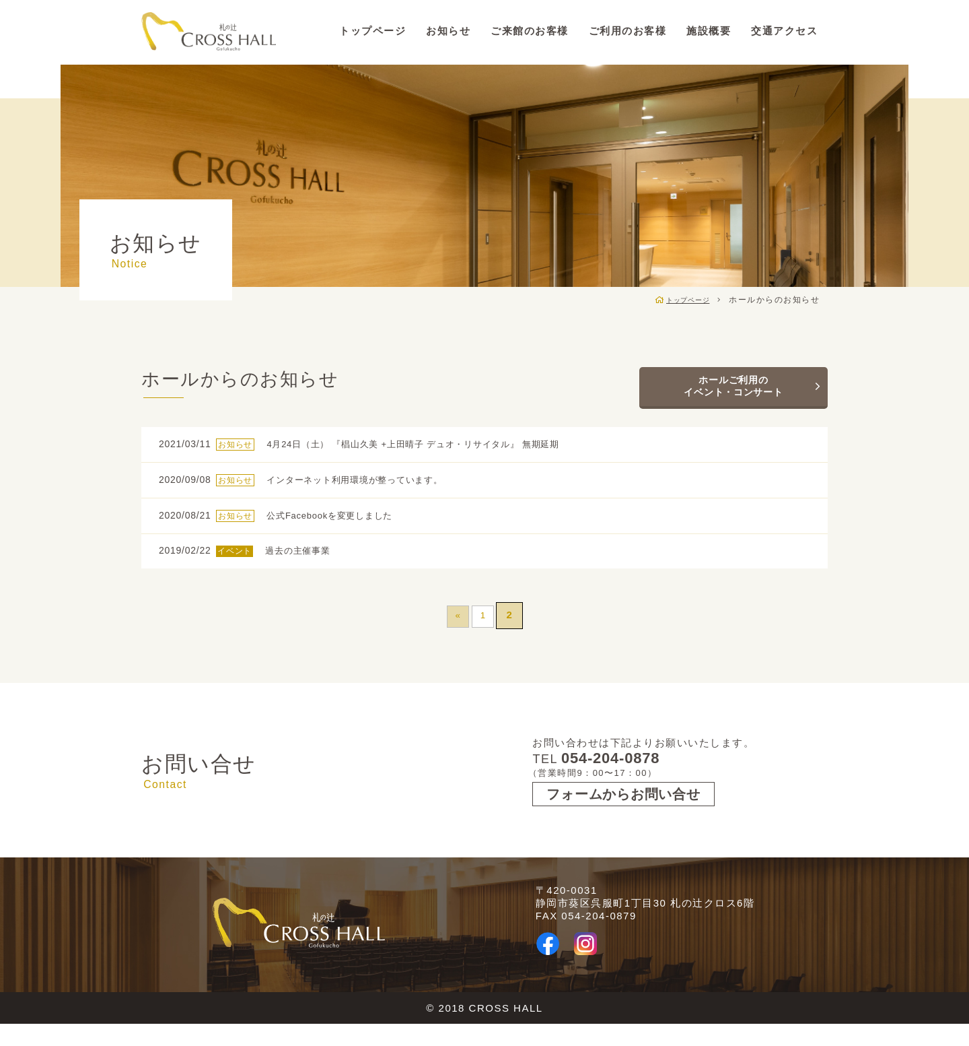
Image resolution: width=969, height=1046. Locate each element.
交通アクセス (784, 30)
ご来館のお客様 (530, 30)
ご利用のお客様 (628, 30)
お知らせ (448, 30)
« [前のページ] (455, 632)
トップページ (372, 30)
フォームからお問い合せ (626, 816)
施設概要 (708, 30)
